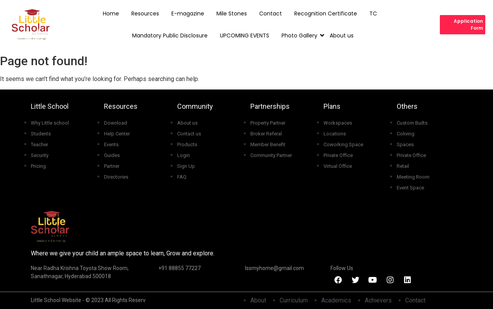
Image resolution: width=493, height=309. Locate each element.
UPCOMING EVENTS (244, 35)
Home (111, 13)
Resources (145, 13)
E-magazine (187, 13)
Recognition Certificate (325, 13)
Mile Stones (231, 13)
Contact (270, 13)
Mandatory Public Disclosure (170, 35)
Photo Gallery (301, 35)
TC (373, 13)
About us (342, 35)
